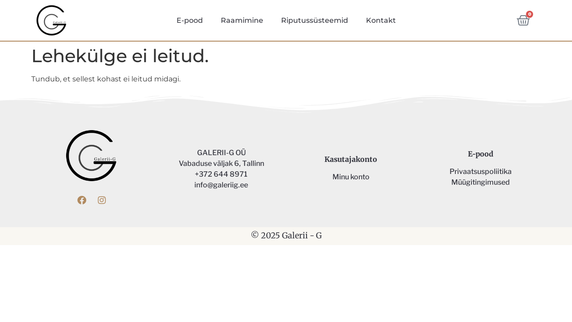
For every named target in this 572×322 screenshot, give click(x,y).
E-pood (190, 20)
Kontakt (381, 20)
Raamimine (242, 20)
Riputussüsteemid (314, 20)
